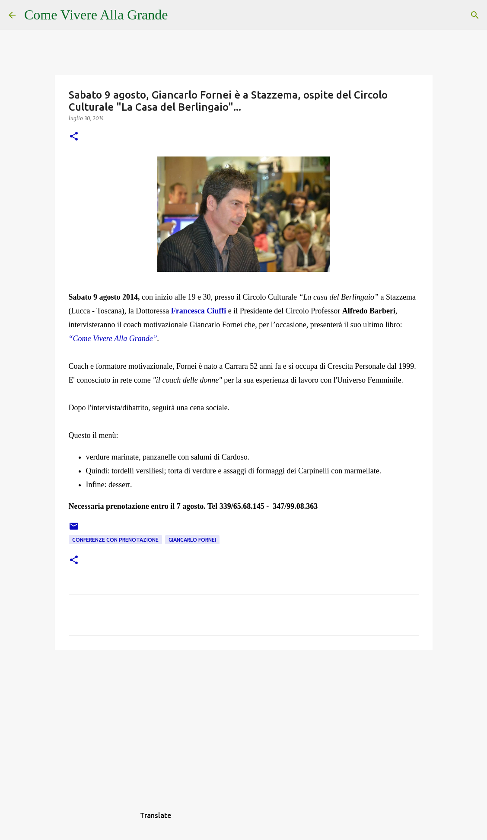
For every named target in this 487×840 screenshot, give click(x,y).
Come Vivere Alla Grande (96, 14)
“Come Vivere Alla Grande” (113, 338)
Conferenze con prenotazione (115, 540)
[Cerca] (180, 15)
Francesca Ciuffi (198, 311)
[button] (74, 137)
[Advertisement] (243, 723)
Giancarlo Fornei (192, 540)
